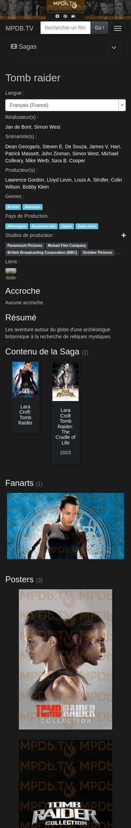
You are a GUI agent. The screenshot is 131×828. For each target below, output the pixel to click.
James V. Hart (104, 146)
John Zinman (55, 153)
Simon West (47, 127)
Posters (19, 579)
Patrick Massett (22, 153)
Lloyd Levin (59, 180)
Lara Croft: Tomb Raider (25, 415)
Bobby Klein (36, 187)
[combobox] (65, 27)
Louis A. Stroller (91, 180)
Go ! (99, 27)
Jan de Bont (18, 127)
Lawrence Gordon (24, 180)
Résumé (20, 317)
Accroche (22, 291)
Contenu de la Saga (42, 351)
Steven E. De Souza (65, 146)
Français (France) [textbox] (29, 105)
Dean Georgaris (22, 146)
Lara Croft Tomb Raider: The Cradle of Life (65, 426)
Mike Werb (37, 160)
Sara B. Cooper (69, 160)
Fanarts (19, 483)
